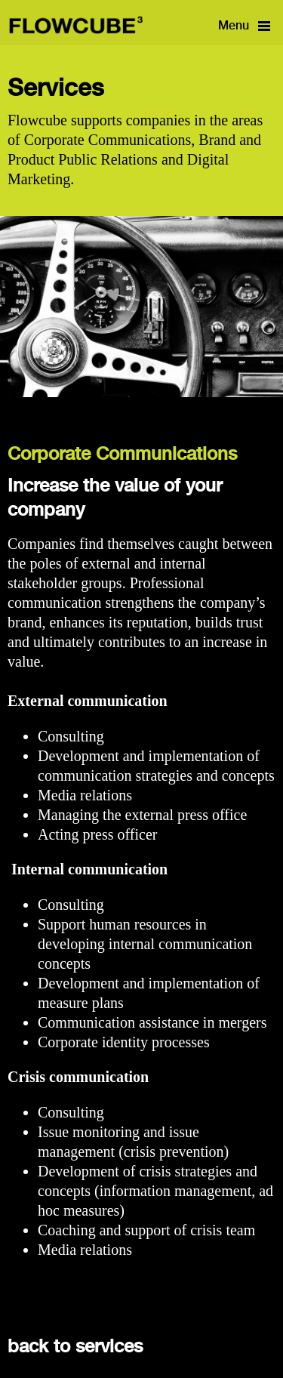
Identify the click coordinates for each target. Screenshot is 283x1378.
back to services (75, 1347)
